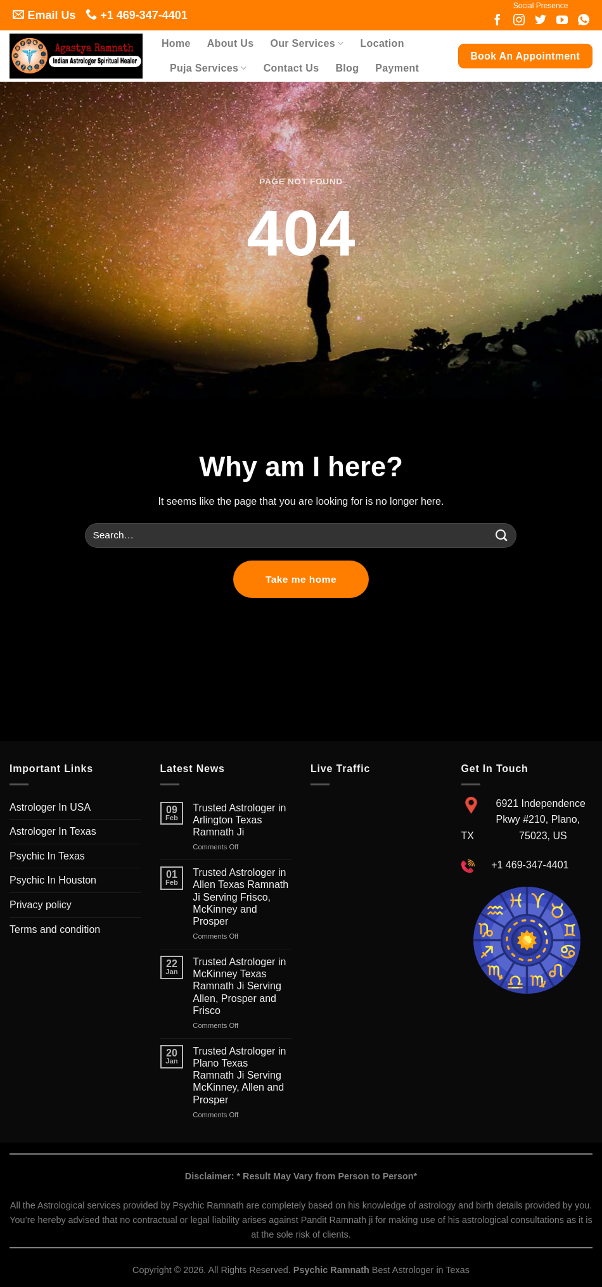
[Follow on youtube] (562, 21)
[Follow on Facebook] (497, 21)
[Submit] (502, 535)
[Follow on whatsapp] (583, 21)
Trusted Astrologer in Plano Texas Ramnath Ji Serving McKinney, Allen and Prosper (239, 1075)
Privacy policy (41, 904)
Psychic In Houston (53, 880)
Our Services (306, 43)
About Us (230, 43)
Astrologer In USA (50, 807)
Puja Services (208, 68)
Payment (397, 68)
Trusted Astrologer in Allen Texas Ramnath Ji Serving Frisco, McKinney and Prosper (240, 897)
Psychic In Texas (47, 856)
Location (382, 43)
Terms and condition (55, 929)
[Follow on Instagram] (519, 21)
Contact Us (291, 68)
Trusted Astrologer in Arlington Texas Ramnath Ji (239, 819)
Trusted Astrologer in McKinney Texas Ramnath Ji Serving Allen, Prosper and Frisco (239, 986)
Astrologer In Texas (53, 831)
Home (176, 43)
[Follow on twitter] (540, 21)
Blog (347, 68)
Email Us (44, 15)
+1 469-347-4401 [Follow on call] (137, 15)
